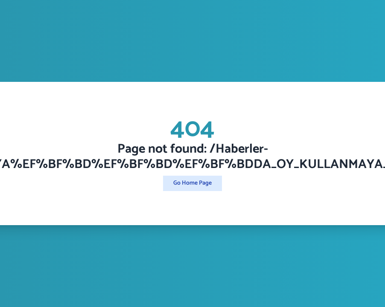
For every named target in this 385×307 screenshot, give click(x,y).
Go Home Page (192, 183)
